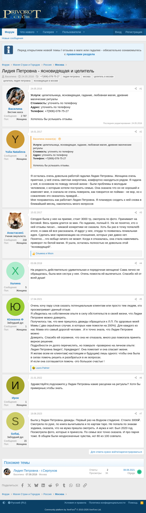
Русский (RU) (17, 502)
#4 (141, 263)
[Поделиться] (135, 89)
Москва (43, 474)
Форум (9, 32)
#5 (141, 299)
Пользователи (71, 32)
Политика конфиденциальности (107, 502)
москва (86, 76)
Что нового (27, 32)
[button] (37, 31)
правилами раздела (81, 54)
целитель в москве (104, 76)
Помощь (133, 502)
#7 (141, 413)
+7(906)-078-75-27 (50, 76)
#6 (141, 378)
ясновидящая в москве (46, 80)
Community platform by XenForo (73, 509)
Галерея (48, 32)
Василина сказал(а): (45, 138)
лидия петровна (71, 76)
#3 (141, 212)
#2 (141, 131)
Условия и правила (75, 502)
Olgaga (131, 473)
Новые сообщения (12, 38)
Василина (10, 76)
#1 (141, 88)
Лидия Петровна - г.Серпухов (35, 470)
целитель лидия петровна (16, 80)
